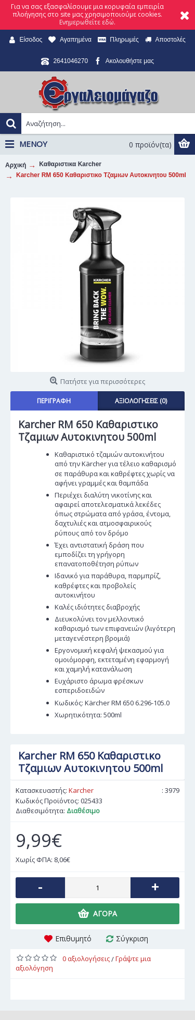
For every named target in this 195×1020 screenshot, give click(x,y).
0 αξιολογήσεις (86, 958)
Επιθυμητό (73, 938)
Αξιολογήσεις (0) (141, 400)
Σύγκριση (132, 938)
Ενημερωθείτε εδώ (86, 22)
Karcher (81, 790)
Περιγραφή (54, 400)
